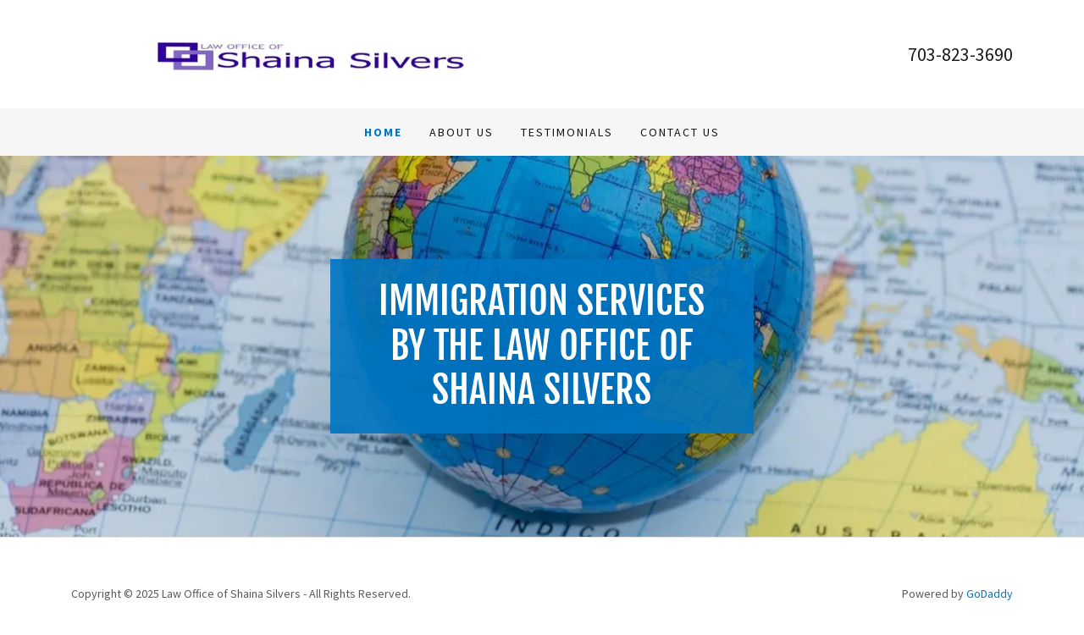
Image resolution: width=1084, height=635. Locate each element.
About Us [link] (461, 132)
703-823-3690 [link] (960, 54)
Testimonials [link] (567, 132)
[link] (306, 52)
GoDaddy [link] (989, 593)
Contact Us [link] (680, 132)
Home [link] (383, 132)
